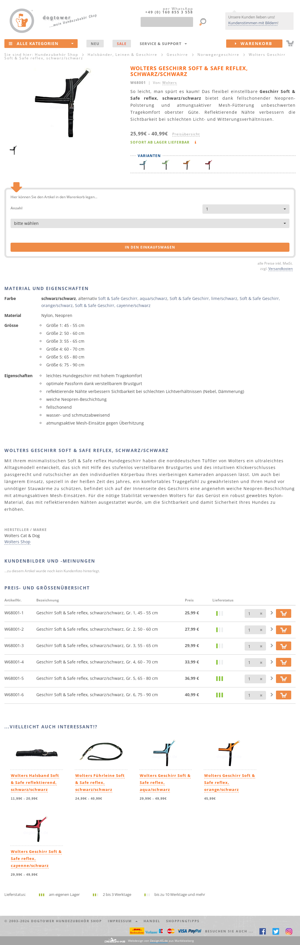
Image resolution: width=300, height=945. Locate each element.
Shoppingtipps (183, 921)
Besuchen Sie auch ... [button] (229, 931)
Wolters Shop (17, 541)
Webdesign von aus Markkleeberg (161, 941)
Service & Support (163, 43)
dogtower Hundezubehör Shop (66, 921)
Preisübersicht (186, 134)
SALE (122, 43)
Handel (152, 921)
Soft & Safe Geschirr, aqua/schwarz (132, 298)
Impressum (123, 921)
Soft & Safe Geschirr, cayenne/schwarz (113, 305)
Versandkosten (280, 268)
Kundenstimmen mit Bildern (252, 22)
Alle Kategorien (41, 43)
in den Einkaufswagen (150, 247)
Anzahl (17, 208)
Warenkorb (258, 43)
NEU (95, 43)
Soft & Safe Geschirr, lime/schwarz (203, 298)
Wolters (169, 82)
